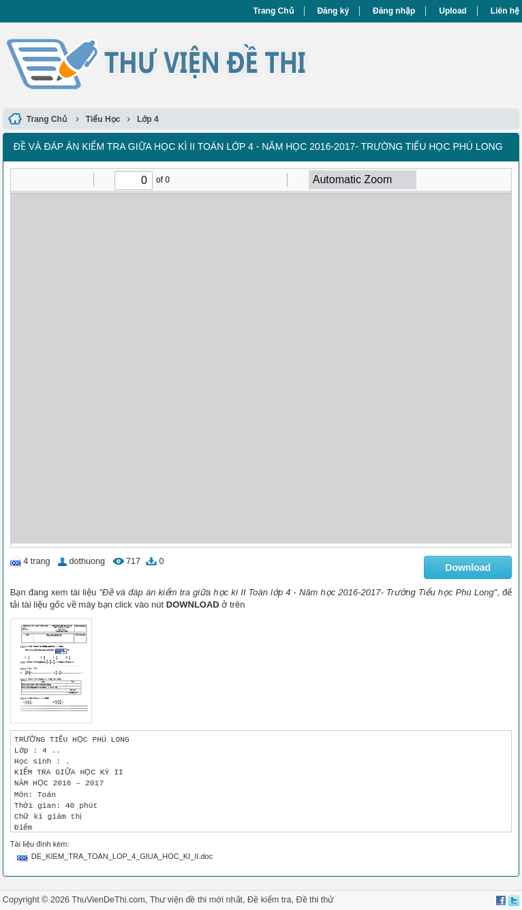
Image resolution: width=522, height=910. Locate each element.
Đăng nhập (394, 11)
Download (468, 567)
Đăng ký (333, 11)
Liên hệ (505, 11)
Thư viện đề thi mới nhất (196, 900)
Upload (453, 11)
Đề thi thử (314, 900)
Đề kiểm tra (269, 900)
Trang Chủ (274, 11)
